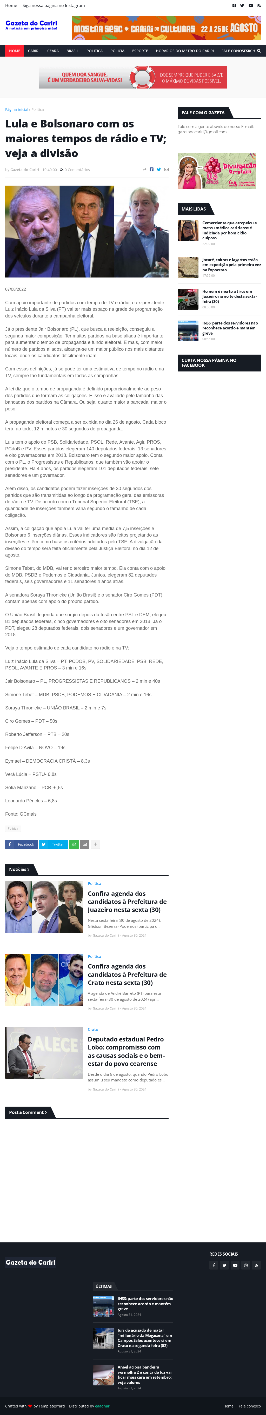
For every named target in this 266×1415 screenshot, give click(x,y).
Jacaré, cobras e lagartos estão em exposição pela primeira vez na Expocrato (231, 264)
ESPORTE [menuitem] (140, 50)
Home (11, 5)
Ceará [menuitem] (53, 50)
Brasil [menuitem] (72, 50)
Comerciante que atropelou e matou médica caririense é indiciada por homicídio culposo (229, 230)
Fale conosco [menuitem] (235, 50)
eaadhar (102, 1406)
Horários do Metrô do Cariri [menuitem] (185, 50)
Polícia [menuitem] (117, 50)
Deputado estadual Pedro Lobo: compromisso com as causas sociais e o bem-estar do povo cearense (126, 1051)
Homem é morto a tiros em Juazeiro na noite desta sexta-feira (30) (229, 296)
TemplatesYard (52, 1406)
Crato (93, 1029)
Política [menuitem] (95, 50)
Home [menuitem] (14, 50)
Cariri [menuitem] (33, 50)
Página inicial (16, 109)
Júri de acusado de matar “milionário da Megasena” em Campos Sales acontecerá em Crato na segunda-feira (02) (145, 1338)
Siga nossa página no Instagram (54, 5)
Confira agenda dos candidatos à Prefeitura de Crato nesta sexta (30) (127, 974)
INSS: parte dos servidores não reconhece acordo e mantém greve (230, 328)
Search (248, 50)
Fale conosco (250, 1406)
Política (37, 109)
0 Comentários (77, 169)
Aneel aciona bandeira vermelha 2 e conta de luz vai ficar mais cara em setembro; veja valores (145, 1375)
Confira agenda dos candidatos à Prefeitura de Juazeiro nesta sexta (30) (127, 901)
